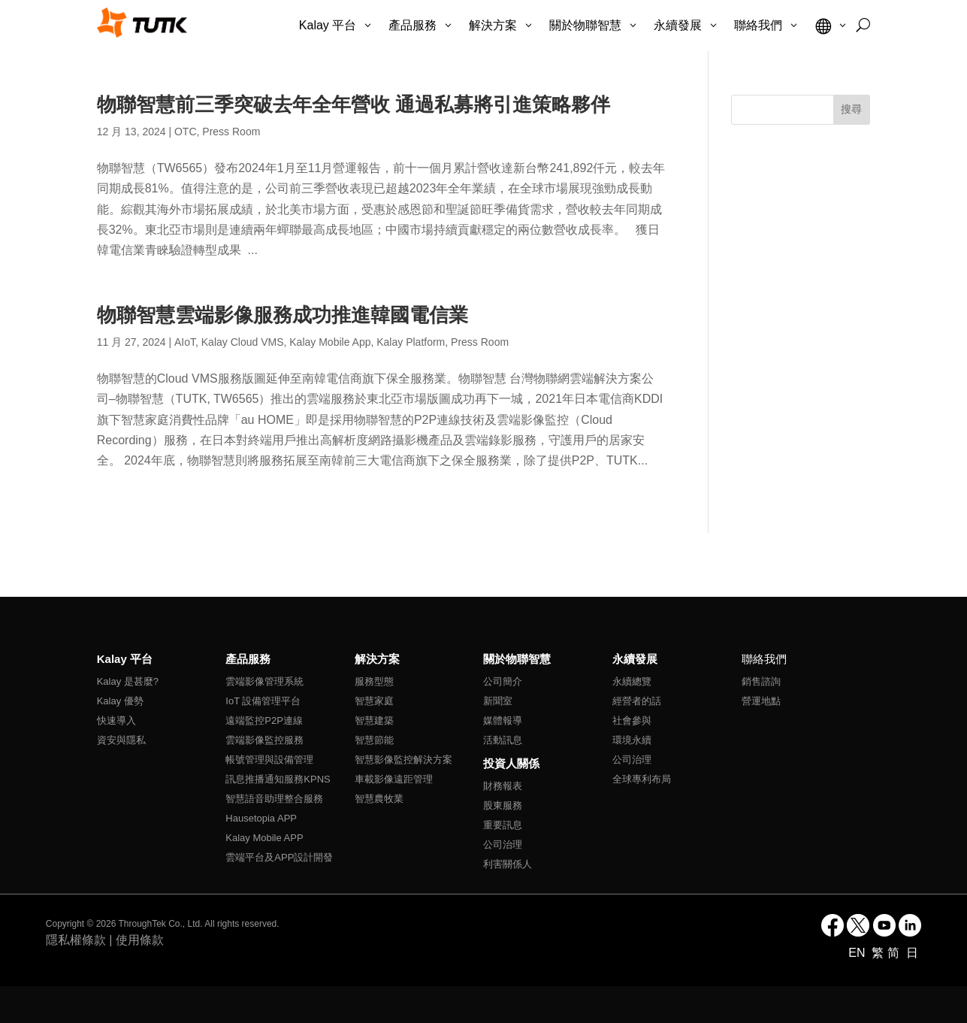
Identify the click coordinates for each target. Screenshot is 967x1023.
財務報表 (502, 785)
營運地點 (761, 701)
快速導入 (116, 720)
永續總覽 (631, 681)
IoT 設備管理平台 (263, 701)
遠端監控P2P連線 (264, 720)
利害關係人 (507, 864)
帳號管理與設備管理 (269, 759)
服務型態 (374, 681)
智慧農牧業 (379, 798)
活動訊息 (502, 740)
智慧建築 (374, 720)
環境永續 (631, 740)
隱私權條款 (76, 940)
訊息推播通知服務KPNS (277, 779)
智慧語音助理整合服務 (274, 798)
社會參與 (631, 720)
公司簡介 (502, 681)
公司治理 (502, 844)
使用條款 (140, 940)
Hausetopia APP (261, 818)
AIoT (184, 342)
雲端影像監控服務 (264, 740)
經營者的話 (636, 701)
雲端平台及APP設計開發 (279, 857)
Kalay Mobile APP (264, 837)
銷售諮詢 (761, 681)
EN (858, 952)
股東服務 (502, 805)
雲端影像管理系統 (264, 681)
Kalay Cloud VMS (242, 342)
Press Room (231, 132)
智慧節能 (374, 740)
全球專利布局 (641, 779)
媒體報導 (502, 720)
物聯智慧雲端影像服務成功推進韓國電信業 (282, 315)
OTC (185, 132)
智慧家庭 (374, 701)
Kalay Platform (410, 342)
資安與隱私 (121, 740)
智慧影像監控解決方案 (403, 759)
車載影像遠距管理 (394, 779)
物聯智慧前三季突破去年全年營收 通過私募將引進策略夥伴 (353, 104)
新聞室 (497, 701)
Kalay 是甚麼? (128, 681)
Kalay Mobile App (329, 342)
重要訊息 (502, 825)
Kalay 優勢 (120, 701)
